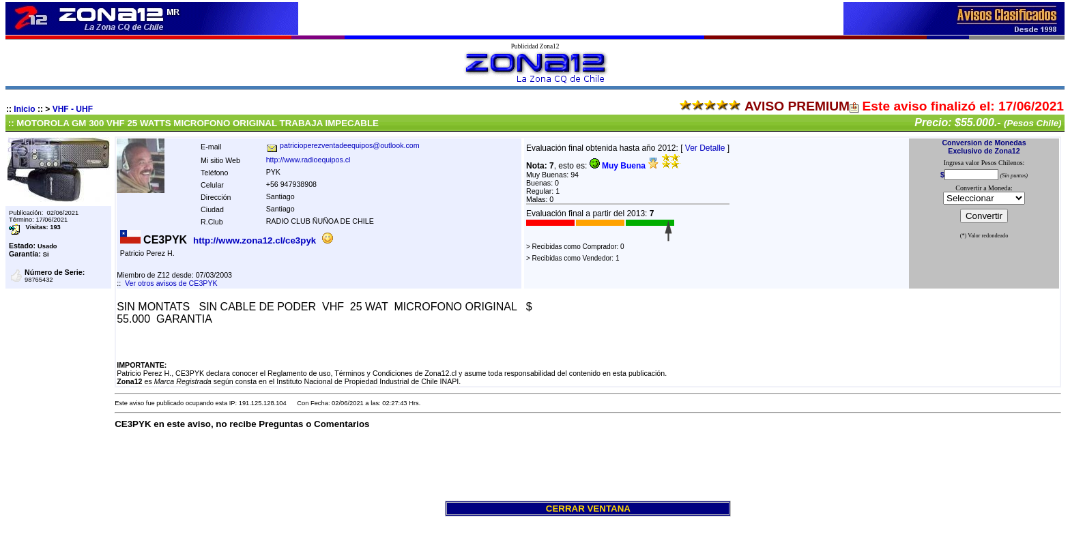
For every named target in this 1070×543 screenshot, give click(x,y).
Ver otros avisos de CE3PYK (171, 283)
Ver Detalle (705, 148)
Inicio (24, 109)
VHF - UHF (73, 109)
